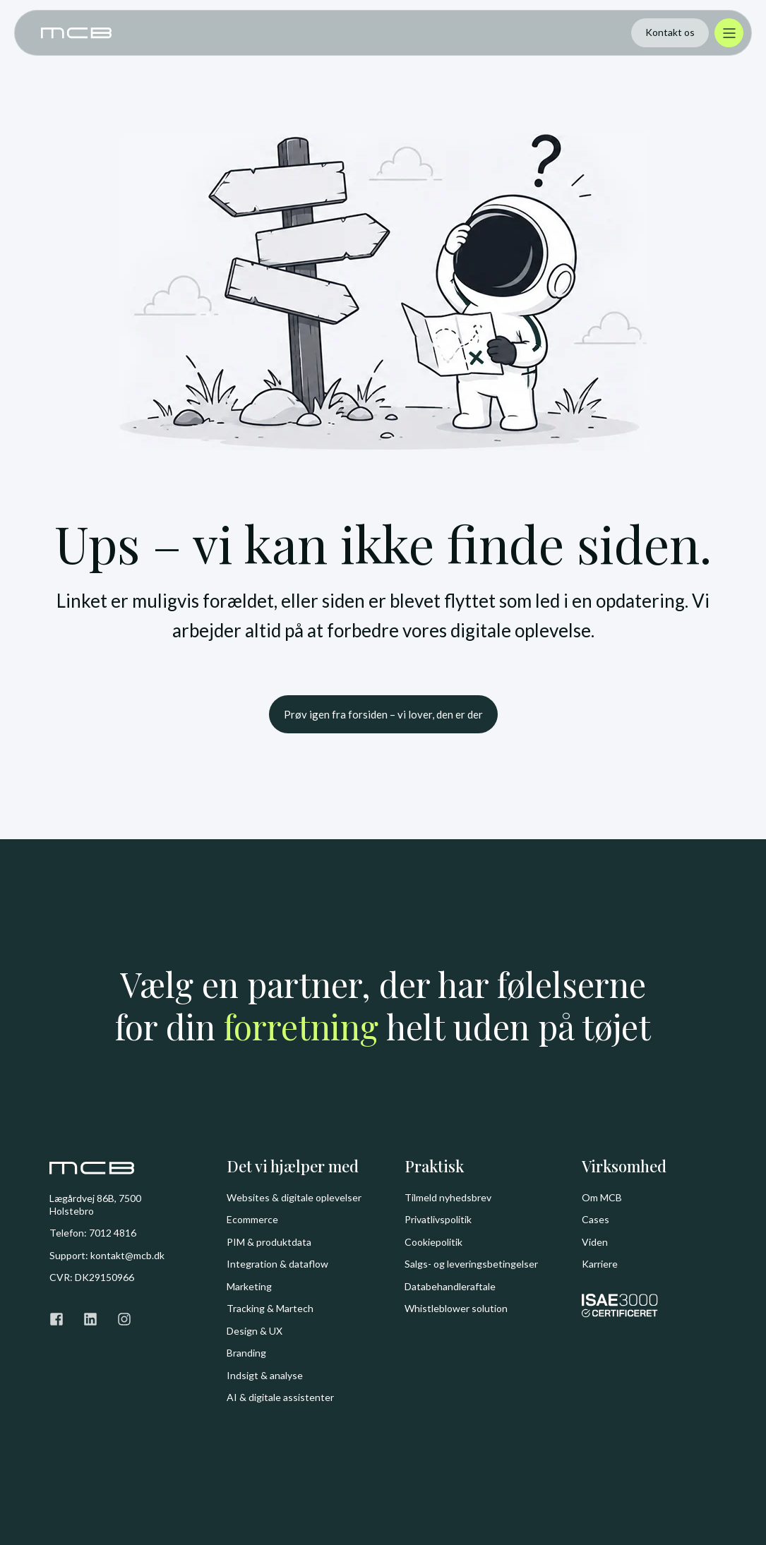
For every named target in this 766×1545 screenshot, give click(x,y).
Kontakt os (670, 32)
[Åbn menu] (728, 32)
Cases (595, 1219)
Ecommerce (252, 1219)
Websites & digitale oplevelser (294, 1197)
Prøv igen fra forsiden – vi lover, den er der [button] (383, 714)
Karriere (600, 1264)
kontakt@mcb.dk (127, 1255)
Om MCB (602, 1197)
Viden (595, 1242)
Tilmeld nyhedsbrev (448, 1197)
